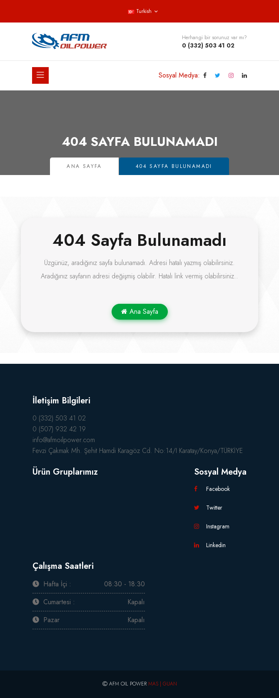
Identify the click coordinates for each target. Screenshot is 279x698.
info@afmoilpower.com (63, 440)
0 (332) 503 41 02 (208, 45)
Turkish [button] (140, 11)
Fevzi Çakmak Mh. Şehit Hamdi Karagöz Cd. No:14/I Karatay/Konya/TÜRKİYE (137, 450)
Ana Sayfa (84, 166)
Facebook (212, 489)
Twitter (208, 507)
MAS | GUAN (162, 684)
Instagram (211, 526)
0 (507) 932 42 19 (59, 429)
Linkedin (210, 545)
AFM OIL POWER (128, 684)
